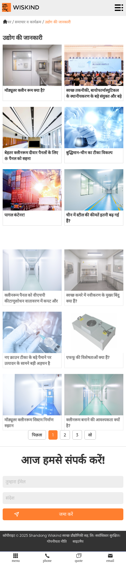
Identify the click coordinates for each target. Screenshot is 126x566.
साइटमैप (78, 541)
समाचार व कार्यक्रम (28, 21)
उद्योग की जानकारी (58, 21)
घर (9, 21)
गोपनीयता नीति (57, 541)
